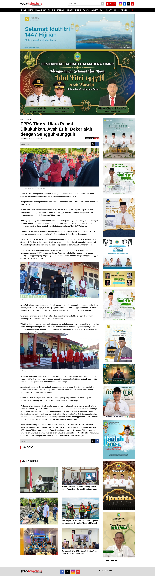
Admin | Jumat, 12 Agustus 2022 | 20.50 (31, 138)
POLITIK (51, 10)
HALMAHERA (40, 10)
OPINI (116, 10)
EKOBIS (78, 10)
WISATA (109, 10)
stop (97, 138)
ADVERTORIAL (97, 10)
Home (22, 119)
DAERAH (60, 10)
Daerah (28, 119)
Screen (111, 4)
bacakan (89, 138)
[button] (132, 9)
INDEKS (124, 10)
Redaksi (102, 571)
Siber (109, 571)
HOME (23, 10)
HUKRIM (69, 10)
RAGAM (86, 10)
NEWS (30, 10)
